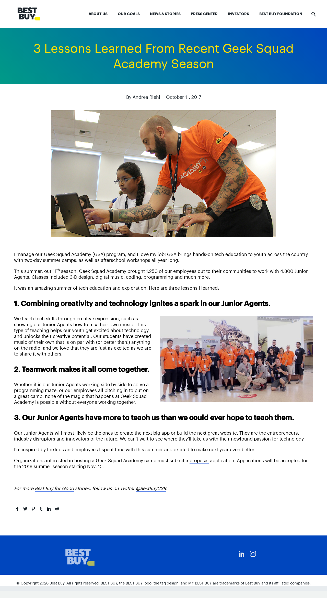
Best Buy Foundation (280, 13)
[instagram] (253, 554)
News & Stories (165, 13)
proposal (199, 460)
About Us (98, 13)
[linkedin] (242, 554)
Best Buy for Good (54, 488)
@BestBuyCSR (151, 488)
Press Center (204, 13)
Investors (238, 13)
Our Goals (129, 13)
